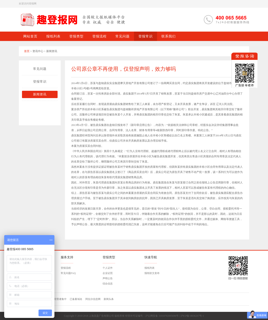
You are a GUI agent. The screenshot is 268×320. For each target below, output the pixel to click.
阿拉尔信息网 (92, 299)
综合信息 (108, 283)
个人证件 (108, 267)
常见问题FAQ (68, 273)
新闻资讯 (39, 94)
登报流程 (66, 267)
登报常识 (39, 81)
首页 (27, 51)
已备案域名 (76, 299)
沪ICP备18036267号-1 (192, 315)
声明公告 (108, 278)
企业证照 (108, 273)
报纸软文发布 (152, 273)
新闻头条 (109, 299)
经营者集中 (60, 299)
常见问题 (39, 68)
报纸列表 (149, 267)
